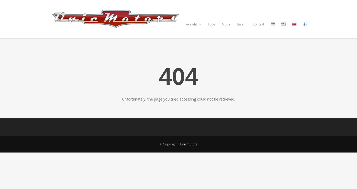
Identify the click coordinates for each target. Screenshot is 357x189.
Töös (211, 24)
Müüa (226, 24)
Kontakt (258, 24)
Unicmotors (189, 144)
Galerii (241, 24)
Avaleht (193, 24)
